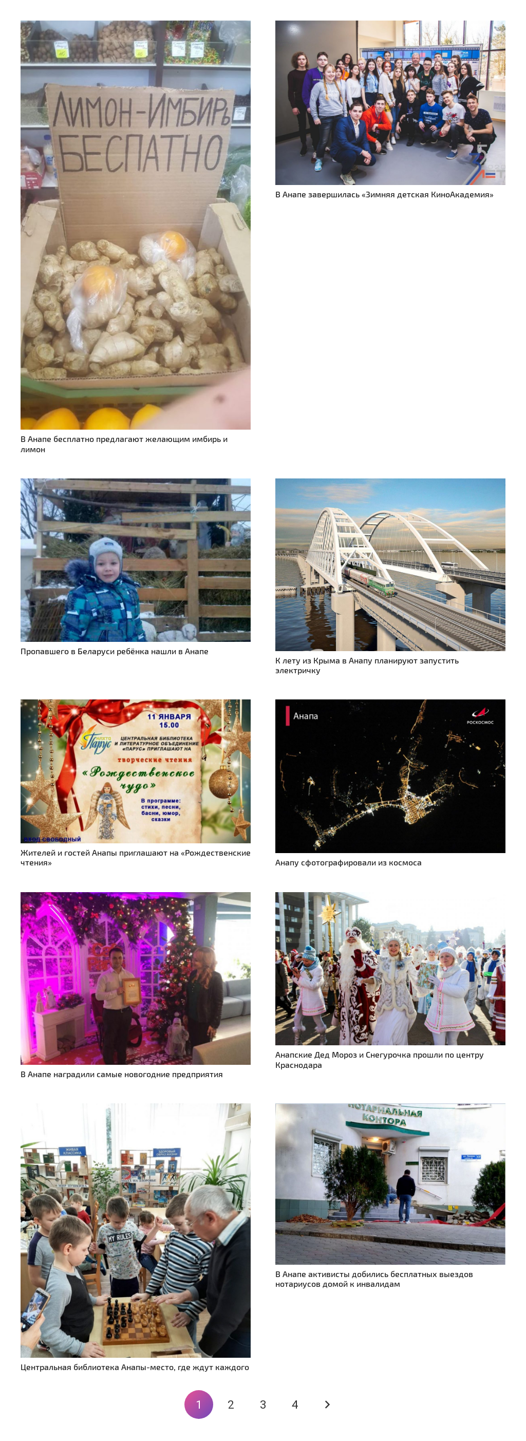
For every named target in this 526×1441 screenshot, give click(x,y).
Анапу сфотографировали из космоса (348, 862)
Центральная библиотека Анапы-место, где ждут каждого (135, 1367)
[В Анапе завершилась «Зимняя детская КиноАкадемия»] (390, 26)
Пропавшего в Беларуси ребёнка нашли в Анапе (115, 651)
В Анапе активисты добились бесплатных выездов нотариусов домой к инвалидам (374, 1278)
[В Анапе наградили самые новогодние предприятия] (136, 898)
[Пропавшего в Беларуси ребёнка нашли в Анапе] (136, 484)
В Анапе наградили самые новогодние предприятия (122, 1074)
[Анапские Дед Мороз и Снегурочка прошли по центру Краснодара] (390, 898)
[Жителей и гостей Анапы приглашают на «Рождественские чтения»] (136, 705)
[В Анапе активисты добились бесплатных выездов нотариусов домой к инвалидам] (390, 1109)
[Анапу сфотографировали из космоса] (390, 705)
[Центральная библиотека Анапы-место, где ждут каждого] (136, 1109)
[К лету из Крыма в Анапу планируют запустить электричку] (390, 484)
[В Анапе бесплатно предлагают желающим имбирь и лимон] (136, 26)
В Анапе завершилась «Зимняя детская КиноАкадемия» (384, 194)
